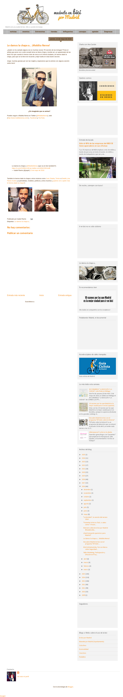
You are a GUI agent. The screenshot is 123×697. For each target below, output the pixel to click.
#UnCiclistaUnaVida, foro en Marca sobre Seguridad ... (95, 548)
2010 (84, 592)
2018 (84, 479)
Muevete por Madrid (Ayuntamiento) (91, 642)
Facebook (33, 118)
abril (85, 559)
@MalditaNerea (42, 116)
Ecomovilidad (83, 649)
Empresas (108, 32)
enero (86, 570)
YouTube (41, 118)
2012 (84, 585)
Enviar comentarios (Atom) (44, 302)
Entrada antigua (64, 295)
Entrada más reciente (16, 295)
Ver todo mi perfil (23, 676)
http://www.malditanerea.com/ (18, 118)
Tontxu (58, 178)
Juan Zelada (50, 178)
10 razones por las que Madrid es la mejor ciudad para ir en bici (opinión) (101, 405)
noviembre (87, 493)
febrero (86, 566)
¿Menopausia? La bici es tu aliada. (100, 432)
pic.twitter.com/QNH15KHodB (40, 168)
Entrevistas (40, 32)
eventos (25, 32)
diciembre (87, 490)
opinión (95, 32)
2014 (84, 577)
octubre (86, 497)
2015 (84, 574)
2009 (84, 595)
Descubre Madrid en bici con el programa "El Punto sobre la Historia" (102, 419)
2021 (84, 469)
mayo (86, 514)
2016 (84, 486)
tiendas (54, 32)
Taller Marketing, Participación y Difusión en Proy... (94, 554)
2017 (84, 483)
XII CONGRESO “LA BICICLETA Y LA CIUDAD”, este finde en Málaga (100, 390)
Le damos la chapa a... (22, 221)
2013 (84, 581)
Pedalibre (82, 657)
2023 (84, 462)
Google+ (3, 696)
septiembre (88, 500)
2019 (84, 476)
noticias (13, 32)
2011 (84, 588)
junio (85, 511)
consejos (82, 32)
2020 (84, 472)
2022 (84, 465)
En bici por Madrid (85, 638)
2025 (84, 455)
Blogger (70, 687)
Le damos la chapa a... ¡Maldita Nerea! (96, 539)
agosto (86, 504)
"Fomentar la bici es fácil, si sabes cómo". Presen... (94, 524)
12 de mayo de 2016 (37, 170)
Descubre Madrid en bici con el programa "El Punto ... (93, 543)
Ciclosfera (82, 645)
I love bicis (82, 653)
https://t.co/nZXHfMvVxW (20, 168)
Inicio (41, 295)
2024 (84, 458)
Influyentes (68, 32)
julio (85, 507)
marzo (86, 562)
